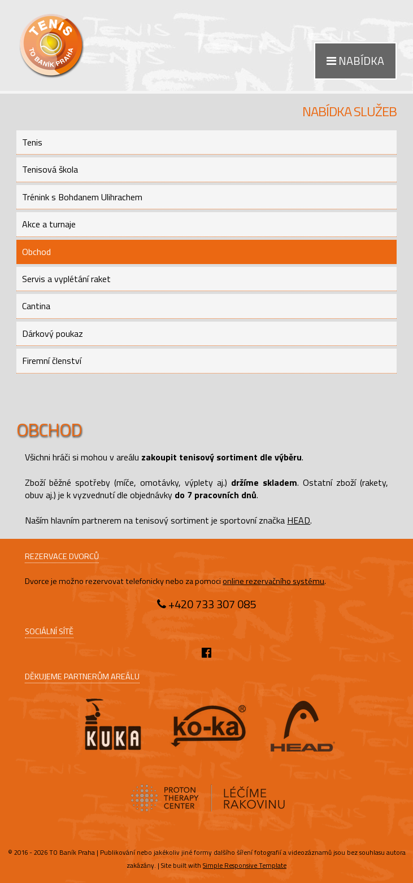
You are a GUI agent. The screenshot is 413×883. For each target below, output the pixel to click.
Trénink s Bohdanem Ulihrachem (82, 197)
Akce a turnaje (49, 224)
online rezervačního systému (273, 581)
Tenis (32, 142)
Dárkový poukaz (52, 333)
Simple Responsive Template (244, 865)
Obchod (36, 251)
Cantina (36, 306)
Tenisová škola (50, 169)
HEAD (298, 520)
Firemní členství (51, 360)
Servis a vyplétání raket (66, 278)
